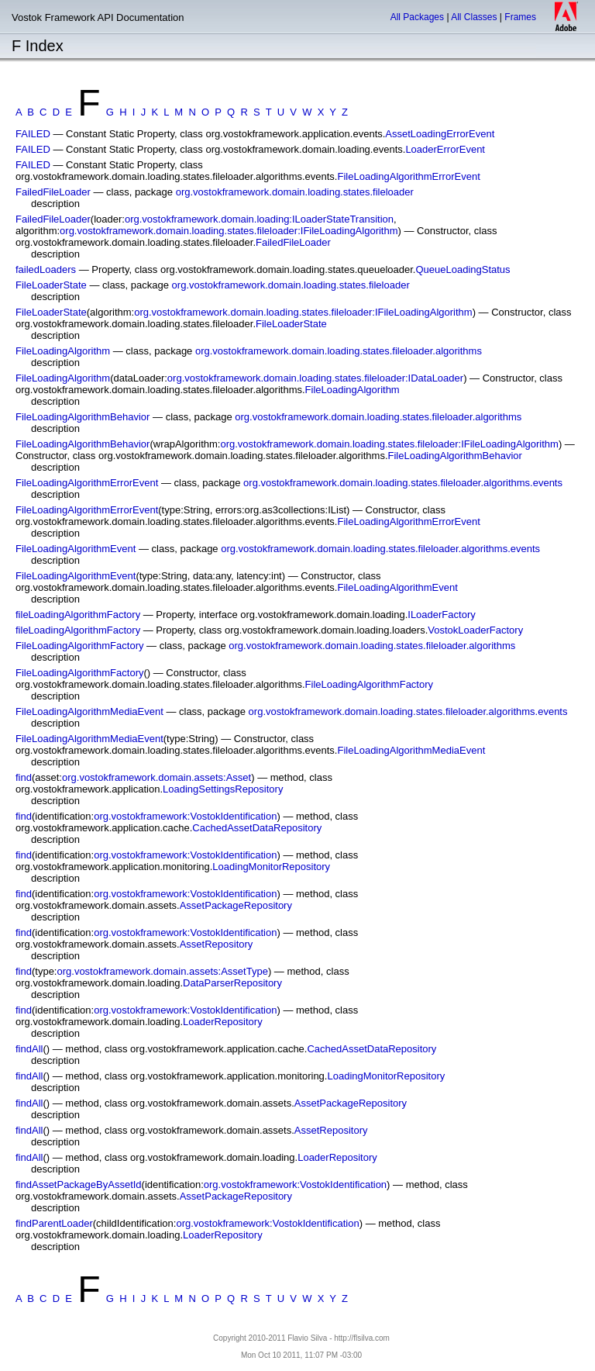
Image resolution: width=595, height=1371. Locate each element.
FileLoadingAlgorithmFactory (79, 645)
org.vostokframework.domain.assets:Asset (156, 777)
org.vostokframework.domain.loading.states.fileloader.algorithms (338, 351)
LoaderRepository (223, 1021)
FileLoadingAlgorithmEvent (75, 548)
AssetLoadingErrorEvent (439, 134)
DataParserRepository (232, 983)
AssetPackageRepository (236, 905)
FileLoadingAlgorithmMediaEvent (89, 711)
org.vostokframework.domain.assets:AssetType (162, 971)
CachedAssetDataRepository (257, 828)
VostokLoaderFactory (475, 630)
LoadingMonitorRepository (271, 866)
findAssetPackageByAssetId (78, 1184)
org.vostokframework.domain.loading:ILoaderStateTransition (259, 219)
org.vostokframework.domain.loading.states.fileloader (295, 192)
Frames (520, 17)
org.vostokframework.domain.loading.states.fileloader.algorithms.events (402, 483)
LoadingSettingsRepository (223, 789)
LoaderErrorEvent (445, 149)
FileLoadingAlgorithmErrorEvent (409, 176)
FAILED (32, 134)
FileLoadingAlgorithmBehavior (82, 417)
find (23, 777)
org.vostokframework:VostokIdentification (185, 816)
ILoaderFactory (441, 614)
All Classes (474, 17)
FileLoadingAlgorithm (62, 351)
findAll (29, 1049)
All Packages (417, 17)
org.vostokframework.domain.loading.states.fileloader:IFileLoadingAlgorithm (228, 231)
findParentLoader (54, 1223)
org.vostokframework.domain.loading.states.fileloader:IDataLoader (315, 378)
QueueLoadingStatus (462, 269)
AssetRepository (216, 944)
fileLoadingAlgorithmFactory (77, 614)
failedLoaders (45, 269)
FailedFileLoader (53, 192)
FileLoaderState (51, 285)
